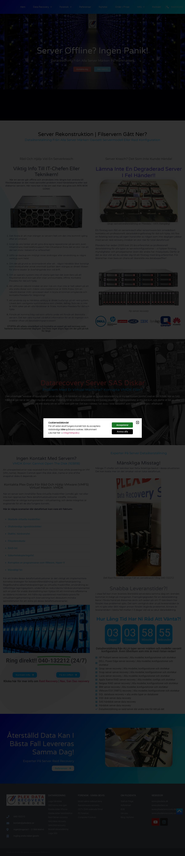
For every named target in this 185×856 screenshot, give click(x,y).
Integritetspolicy (71, 433)
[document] (92, 428)
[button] (137, 422)
